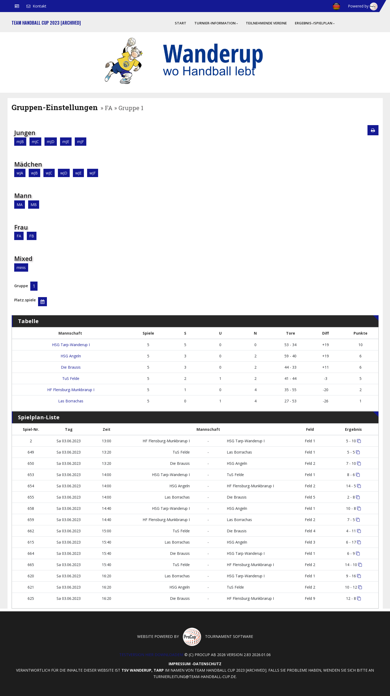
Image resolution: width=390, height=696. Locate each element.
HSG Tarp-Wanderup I (70, 344)
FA (19, 235)
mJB (20, 141)
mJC (35, 141)
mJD (50, 141)
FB (31, 235)
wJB (34, 172)
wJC (49, 172)
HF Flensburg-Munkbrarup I (70, 389)
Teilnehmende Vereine (266, 23)
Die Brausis (70, 367)
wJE (78, 172)
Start (180, 23)
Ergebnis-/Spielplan (315, 23)
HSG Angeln (70, 355)
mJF (80, 141)
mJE (65, 141)
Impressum (180, 663)
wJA (20, 172)
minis (21, 267)
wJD (63, 172)
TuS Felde (70, 378)
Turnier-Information (216, 23)
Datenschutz (207, 663)
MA (20, 204)
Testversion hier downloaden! (151, 654)
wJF (93, 172)
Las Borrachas (70, 400)
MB (34, 204)
